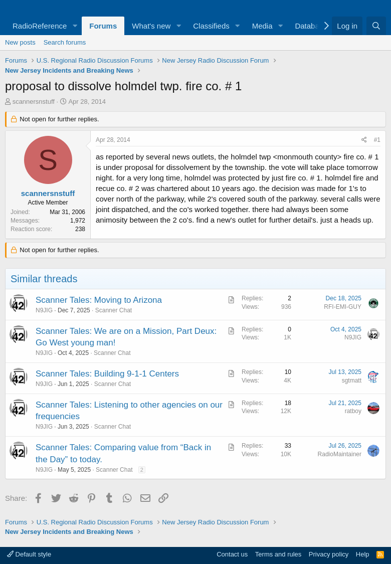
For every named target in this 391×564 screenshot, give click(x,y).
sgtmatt (351, 380)
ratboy (353, 411)
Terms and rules (278, 554)
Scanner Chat (113, 310)
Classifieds (211, 26)
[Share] (364, 140)
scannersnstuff (34, 101)
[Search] (376, 26)
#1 (377, 139)
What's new (151, 26)
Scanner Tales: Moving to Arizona (99, 300)
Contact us (232, 554)
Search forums (65, 42)
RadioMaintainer (339, 454)
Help (362, 554)
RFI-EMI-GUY (342, 306)
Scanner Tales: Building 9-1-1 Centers (107, 374)
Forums (103, 26)
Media (262, 26)
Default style (29, 554)
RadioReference (40, 26)
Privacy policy (328, 554)
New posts (20, 42)
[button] (75, 26)
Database (311, 26)
